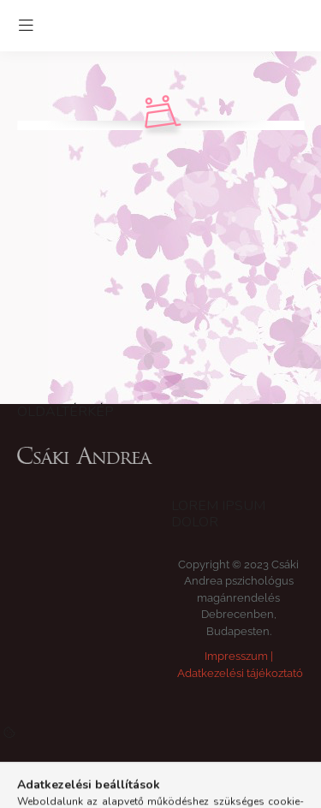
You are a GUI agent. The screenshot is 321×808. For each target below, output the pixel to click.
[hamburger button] (26, 26)
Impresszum (236, 656)
